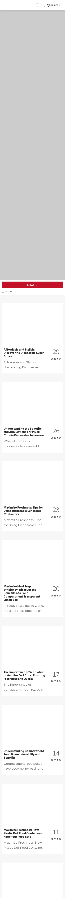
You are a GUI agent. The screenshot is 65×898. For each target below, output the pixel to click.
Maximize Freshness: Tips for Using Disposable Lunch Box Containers (23, 511)
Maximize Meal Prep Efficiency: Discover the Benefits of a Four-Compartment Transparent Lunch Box (22, 593)
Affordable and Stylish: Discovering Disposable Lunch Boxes (24, 353)
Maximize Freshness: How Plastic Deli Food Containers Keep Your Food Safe (23, 833)
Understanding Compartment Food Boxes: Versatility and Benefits (24, 754)
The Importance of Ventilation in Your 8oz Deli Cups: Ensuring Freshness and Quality (24, 675)
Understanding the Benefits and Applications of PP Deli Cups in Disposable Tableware (24, 432)
